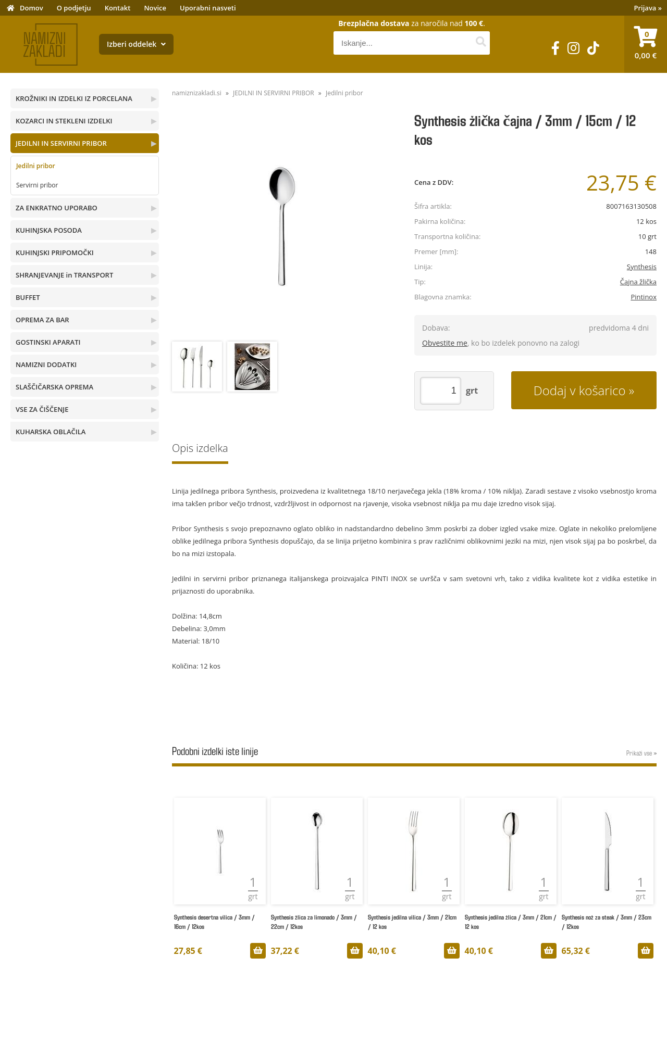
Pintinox (644, 296)
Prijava (648, 7)
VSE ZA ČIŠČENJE (42, 409)
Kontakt (118, 7)
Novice (155, 7)
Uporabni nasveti (208, 7)
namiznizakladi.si (196, 93)
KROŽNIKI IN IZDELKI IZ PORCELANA (74, 98)
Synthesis (642, 266)
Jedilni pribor (35, 165)
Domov (31, 7)
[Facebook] (555, 48)
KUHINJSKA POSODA (49, 230)
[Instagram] (573, 48)
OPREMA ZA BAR (42, 319)
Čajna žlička (638, 281)
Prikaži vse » (641, 752)
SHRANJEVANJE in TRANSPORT (64, 275)
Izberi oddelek (136, 44)
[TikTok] (593, 48)
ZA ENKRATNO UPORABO (56, 207)
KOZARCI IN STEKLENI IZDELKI (64, 120)
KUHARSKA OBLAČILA (50, 431)
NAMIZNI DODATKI (46, 364)
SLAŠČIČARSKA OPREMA (54, 387)
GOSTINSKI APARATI (48, 342)
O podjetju (74, 7)
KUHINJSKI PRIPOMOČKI (55, 252)
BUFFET (28, 297)
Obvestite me (444, 343)
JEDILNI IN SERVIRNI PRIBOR (61, 143)
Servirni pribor (37, 185)
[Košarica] (645, 44)
